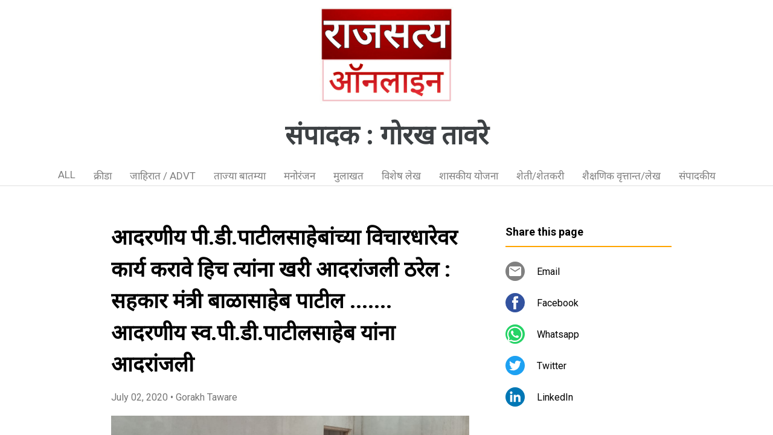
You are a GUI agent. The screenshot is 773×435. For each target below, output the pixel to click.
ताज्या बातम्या (240, 176)
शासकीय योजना (468, 176)
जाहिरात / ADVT (163, 176)
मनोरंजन (299, 176)
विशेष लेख (401, 176)
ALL (66, 175)
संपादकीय (697, 176)
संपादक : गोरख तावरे (387, 135)
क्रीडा (103, 176)
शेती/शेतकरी (540, 176)
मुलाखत (348, 176)
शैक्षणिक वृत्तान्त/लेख (621, 176)
